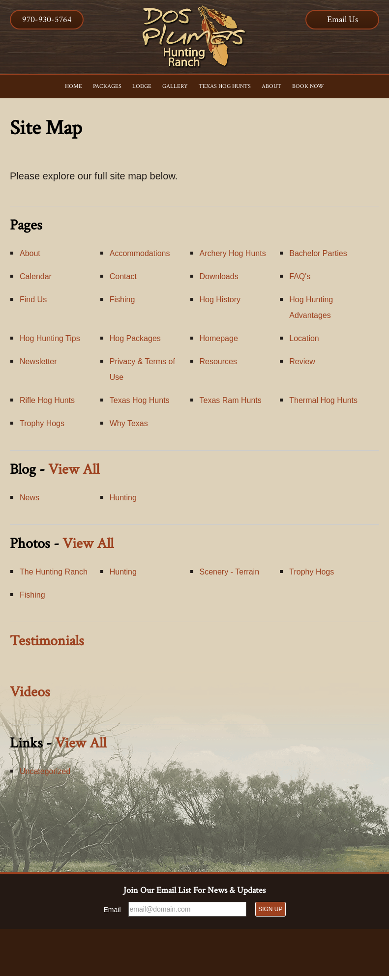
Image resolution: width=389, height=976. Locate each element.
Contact (123, 276)
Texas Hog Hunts (140, 400)
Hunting (123, 497)
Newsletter (38, 361)
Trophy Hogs (42, 423)
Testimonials (47, 641)
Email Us (342, 19)
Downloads (219, 276)
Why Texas (129, 423)
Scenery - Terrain (230, 572)
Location (304, 338)
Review (302, 361)
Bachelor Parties (318, 253)
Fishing (122, 299)
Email (112, 910)
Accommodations (140, 253)
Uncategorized (45, 771)
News (29, 497)
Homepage (219, 338)
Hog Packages (135, 338)
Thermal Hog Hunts (323, 400)
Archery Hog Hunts (233, 253)
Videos (30, 692)
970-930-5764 (47, 19)
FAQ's (299, 276)
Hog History (220, 299)
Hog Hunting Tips (50, 338)
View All (73, 469)
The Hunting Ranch (54, 572)
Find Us (33, 299)
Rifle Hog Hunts (47, 400)
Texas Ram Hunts (231, 400)
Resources (218, 361)
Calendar (36, 276)
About (30, 253)
